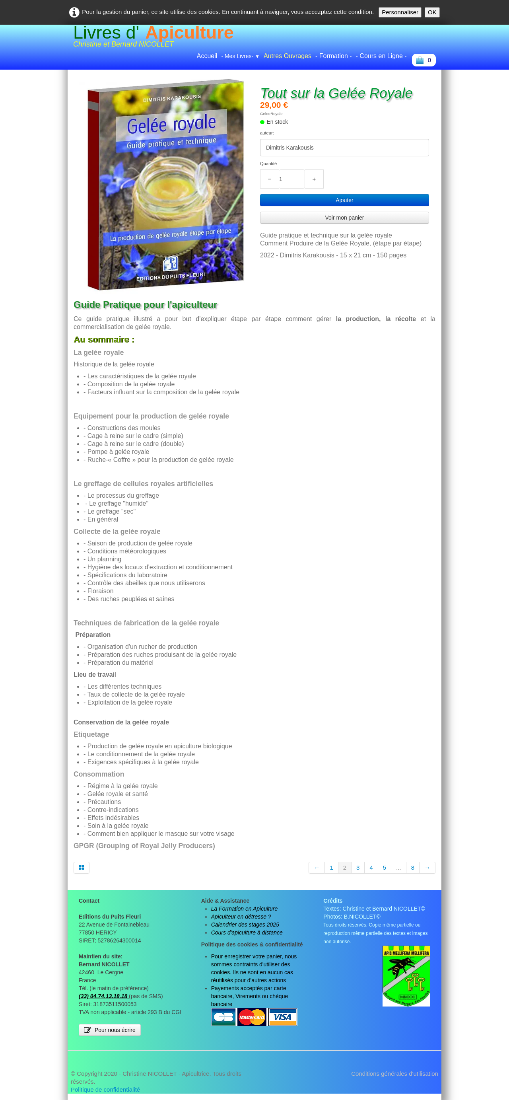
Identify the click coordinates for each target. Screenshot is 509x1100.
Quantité (268, 163)
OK (432, 12)
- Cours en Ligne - (381, 56)
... (398, 867)
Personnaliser (400, 12)
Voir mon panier (344, 217)
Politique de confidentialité (105, 1089)
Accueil (207, 56)
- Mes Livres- (240, 56)
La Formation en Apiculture (244, 908)
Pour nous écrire (110, 1030)
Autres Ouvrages (287, 56)
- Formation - (333, 56)
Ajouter (344, 200)
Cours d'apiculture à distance (247, 932)
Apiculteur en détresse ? (241, 916)
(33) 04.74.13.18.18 (103, 996)
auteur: (267, 132)
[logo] (153, 38)
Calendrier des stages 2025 (245, 924)
